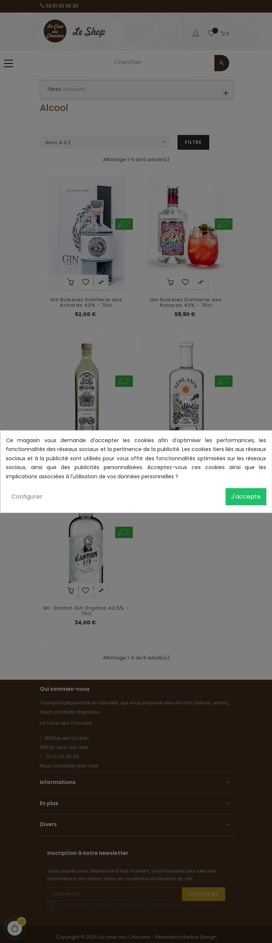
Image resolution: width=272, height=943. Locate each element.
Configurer (26, 496)
